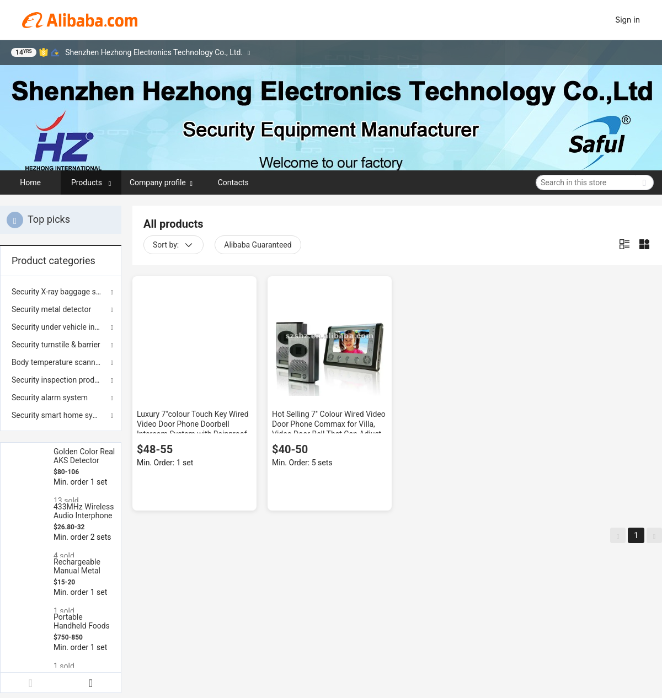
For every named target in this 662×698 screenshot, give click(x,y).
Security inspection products (60, 379)
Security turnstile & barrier (56, 344)
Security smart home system (61, 415)
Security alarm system (50, 397)
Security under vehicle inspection (61, 327)
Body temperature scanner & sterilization (61, 362)
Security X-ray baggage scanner (61, 291)
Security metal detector (51, 309)
